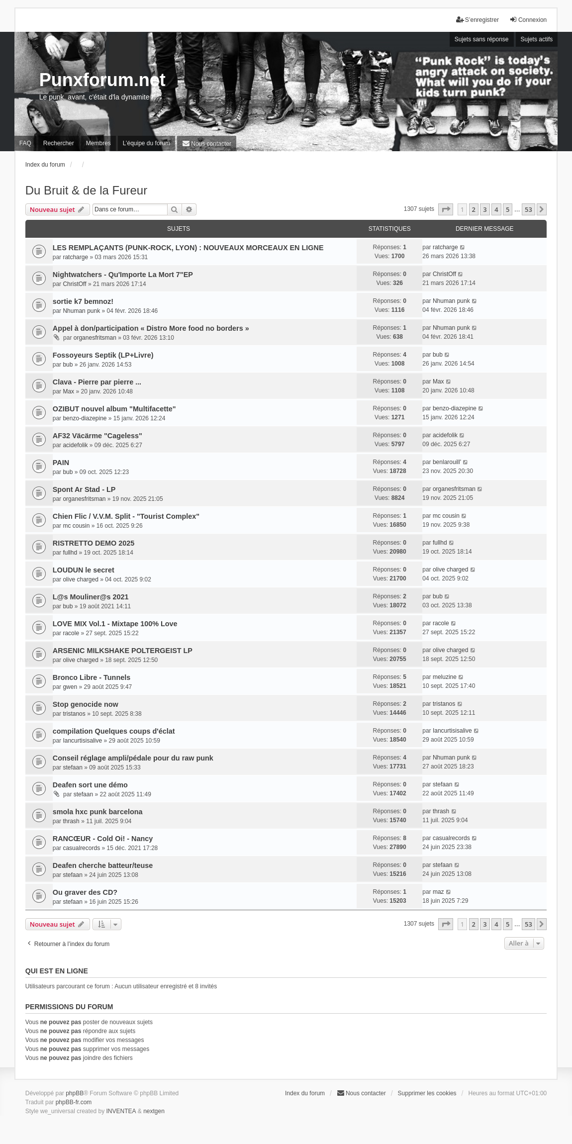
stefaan (72, 767)
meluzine (445, 676)
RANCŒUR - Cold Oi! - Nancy (103, 839)
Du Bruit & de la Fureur (86, 190)
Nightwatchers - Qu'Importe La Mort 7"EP (123, 275)
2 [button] (474, 209)
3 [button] (484, 209)
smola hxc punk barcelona (98, 812)
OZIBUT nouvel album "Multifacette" (114, 409)
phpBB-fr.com (74, 1102)
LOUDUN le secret (83, 570)
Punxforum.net (102, 80)
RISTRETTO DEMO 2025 (93, 543)
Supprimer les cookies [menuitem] (427, 1093)
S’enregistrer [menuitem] (477, 19)
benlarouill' (447, 462)
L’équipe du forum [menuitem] (146, 143)
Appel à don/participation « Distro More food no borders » (151, 328)
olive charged (80, 579)
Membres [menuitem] (98, 143)
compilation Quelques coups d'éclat (114, 731)
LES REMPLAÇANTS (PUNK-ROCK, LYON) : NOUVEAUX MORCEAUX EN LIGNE (188, 248)
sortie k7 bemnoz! (83, 301)
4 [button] (496, 209)
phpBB (75, 1093)
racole (71, 633)
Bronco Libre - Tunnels (91, 677)
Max (68, 391)
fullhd (70, 552)
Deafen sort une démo (90, 785)
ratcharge (75, 257)
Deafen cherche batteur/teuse (103, 865)
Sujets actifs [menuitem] (537, 39)
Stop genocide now (85, 704)
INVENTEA (121, 1111)
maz (438, 891)
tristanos (74, 713)
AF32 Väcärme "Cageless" (97, 436)
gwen (70, 686)
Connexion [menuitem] (528, 19)
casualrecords (81, 848)
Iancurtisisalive (82, 740)
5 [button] (507, 209)
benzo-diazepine (84, 418)
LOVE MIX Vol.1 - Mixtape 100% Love (115, 624)
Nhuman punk (81, 310)
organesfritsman (95, 337)
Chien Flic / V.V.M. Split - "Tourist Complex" (126, 516)
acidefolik (75, 445)
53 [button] (528, 209)
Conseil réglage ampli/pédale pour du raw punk (133, 758)
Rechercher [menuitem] (58, 143)
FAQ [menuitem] (25, 143)
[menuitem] (206, 143)
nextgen (154, 1111)
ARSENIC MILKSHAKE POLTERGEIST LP (122, 651)
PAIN (61, 463)
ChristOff (74, 284)
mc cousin (76, 525)
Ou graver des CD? (85, 892)
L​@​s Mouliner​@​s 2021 (91, 597)
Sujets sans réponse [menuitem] (482, 39)
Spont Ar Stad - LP (84, 489)
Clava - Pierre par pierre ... (97, 382)
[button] (445, 209)
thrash (71, 821)
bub (68, 364)
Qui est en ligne (56, 971)
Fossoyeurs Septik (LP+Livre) (103, 355)
